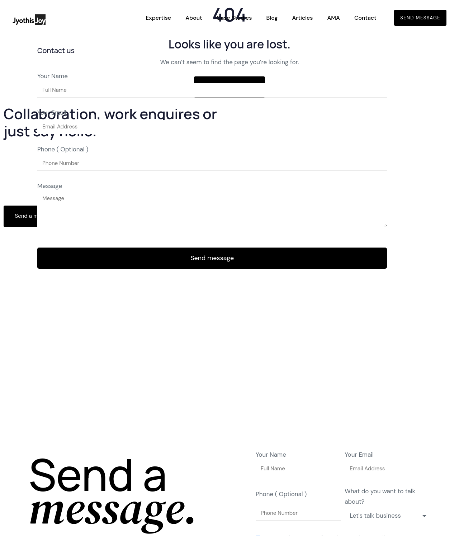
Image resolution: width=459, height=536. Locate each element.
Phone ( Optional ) (62, 149)
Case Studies (234, 18)
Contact (365, 18)
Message (49, 186)
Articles (302, 18)
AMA (333, 18)
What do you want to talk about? (380, 496)
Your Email (51, 113)
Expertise (158, 18)
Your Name (52, 76)
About (193, 18)
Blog (272, 18)
